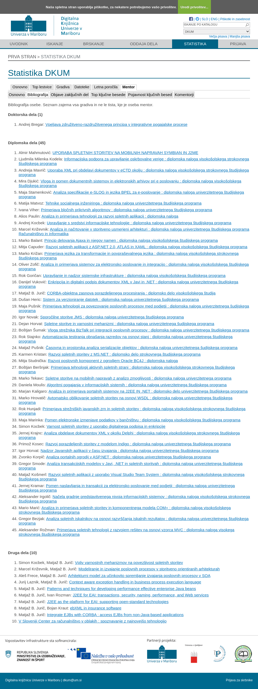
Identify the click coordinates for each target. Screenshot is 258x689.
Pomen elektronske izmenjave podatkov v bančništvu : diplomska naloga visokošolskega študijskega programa (142, 420)
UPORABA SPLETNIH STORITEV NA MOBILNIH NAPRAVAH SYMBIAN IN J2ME (125, 152)
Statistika (195, 43)
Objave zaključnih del (70, 94)
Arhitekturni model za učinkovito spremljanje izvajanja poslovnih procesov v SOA (139, 575)
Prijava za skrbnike (239, 680)
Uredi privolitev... (195, 7)
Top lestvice (42, 87)
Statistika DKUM (60, 56)
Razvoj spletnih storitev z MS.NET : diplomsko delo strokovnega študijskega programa (124, 354)
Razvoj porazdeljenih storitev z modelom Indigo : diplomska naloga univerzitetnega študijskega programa (138, 444)
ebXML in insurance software (95, 608)
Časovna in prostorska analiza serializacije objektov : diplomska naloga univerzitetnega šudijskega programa (142, 347)
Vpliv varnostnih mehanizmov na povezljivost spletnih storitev (129, 562)
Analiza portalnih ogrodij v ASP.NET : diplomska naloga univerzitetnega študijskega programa (128, 457)
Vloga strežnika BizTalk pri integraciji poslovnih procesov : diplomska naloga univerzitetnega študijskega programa (148, 330)
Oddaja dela (143, 43)
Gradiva (63, 87)
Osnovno (20, 87)
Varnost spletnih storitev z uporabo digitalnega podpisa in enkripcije (106, 426)
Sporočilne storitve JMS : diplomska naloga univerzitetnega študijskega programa (112, 317)
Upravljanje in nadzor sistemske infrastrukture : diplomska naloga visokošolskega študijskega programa (134, 275)
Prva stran (22, 56)
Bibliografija (37, 94)
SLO (205, 19)
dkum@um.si (72, 680)
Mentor (128, 87)
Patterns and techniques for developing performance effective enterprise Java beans (121, 588)
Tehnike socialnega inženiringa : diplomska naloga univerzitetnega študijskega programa (123, 203)
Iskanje (54, 43)
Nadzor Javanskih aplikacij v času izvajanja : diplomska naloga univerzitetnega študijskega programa (130, 450)
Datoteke (81, 87)
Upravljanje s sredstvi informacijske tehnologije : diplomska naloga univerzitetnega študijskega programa (139, 223)
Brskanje (93, 43)
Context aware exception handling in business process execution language (135, 582)
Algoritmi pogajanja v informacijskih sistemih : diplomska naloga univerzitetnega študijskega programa (137, 385)
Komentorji (184, 94)
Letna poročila (106, 87)
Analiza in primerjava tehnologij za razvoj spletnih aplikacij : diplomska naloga (109, 216)
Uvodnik (19, 43)
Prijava (238, 43)
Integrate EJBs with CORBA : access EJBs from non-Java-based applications (115, 614)
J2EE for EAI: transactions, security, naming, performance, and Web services (141, 595)
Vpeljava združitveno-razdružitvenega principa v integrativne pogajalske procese (116, 124)
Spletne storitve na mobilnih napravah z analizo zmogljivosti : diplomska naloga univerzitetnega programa (138, 378)
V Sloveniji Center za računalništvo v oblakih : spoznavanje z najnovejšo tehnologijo (93, 621)
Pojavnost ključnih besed (150, 94)
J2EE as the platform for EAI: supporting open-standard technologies (108, 601)
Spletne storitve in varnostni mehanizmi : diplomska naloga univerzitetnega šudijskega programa (129, 323)
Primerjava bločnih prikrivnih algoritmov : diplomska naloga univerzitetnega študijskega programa (126, 209)
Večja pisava (218, 36)
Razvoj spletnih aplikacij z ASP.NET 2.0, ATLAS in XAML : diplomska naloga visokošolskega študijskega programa (146, 246)
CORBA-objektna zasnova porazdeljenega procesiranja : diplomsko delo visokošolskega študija (131, 293)
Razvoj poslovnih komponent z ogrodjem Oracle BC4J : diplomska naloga (113, 360)
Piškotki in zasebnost (235, 19)
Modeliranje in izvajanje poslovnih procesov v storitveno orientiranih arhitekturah (149, 569)
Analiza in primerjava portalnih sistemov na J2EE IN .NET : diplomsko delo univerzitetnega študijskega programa (148, 391)
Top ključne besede (108, 94)
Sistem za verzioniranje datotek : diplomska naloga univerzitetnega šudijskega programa (121, 299)
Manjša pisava (240, 36)
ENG (214, 19)
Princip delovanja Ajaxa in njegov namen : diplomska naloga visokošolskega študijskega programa (131, 240)
